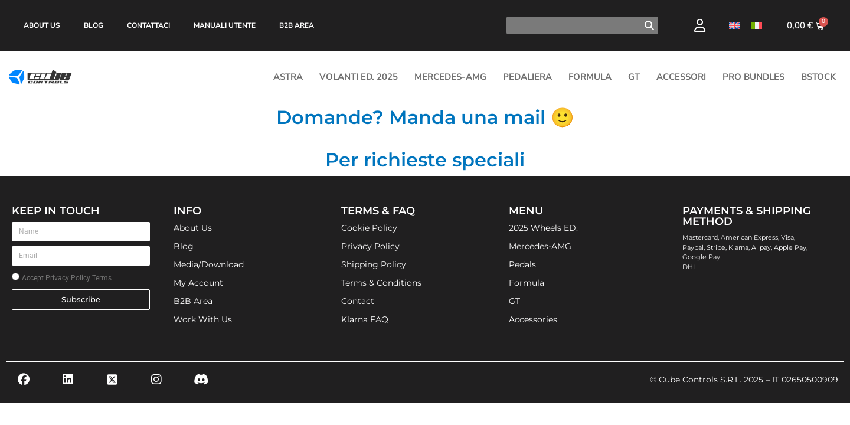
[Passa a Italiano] (757, 26)
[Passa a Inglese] (734, 26)
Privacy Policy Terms (78, 278)
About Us (42, 25)
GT (634, 77)
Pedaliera (527, 77)
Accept (67, 278)
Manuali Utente (225, 25)
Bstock (818, 77)
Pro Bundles (753, 77)
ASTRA (288, 77)
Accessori (681, 77)
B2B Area (296, 25)
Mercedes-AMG (450, 77)
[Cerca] (649, 25)
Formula (590, 77)
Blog (93, 25)
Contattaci (148, 25)
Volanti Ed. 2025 (358, 77)
